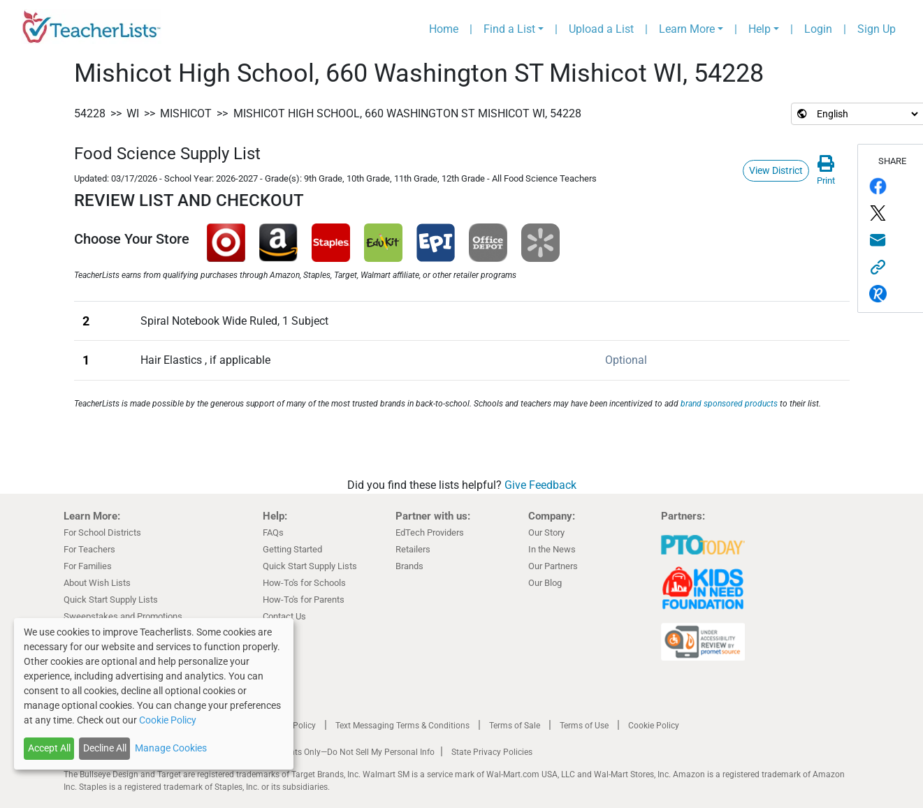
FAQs (273, 532)
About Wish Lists (97, 583)
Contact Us (284, 616)
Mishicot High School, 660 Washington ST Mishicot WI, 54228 (407, 113)
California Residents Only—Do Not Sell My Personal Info (330, 752)
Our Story (546, 532)
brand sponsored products (729, 404)
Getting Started (292, 549)
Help (759, 29)
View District (776, 170)
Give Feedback (540, 485)
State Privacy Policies (491, 752)
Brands (409, 566)
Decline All (104, 748)
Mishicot (186, 113)
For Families (88, 566)
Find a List (509, 29)
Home (443, 29)
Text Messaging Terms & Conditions (402, 725)
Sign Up (876, 29)
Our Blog (545, 583)
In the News (552, 549)
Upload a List (601, 29)
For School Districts (102, 532)
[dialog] (153, 694)
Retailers (412, 549)
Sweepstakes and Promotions (123, 616)
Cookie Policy (653, 725)
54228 (90, 113)
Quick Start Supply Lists (111, 599)
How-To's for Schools (304, 583)
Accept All (49, 748)
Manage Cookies (171, 748)
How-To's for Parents (303, 599)
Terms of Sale (514, 725)
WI (132, 113)
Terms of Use (584, 725)
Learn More (687, 29)
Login (818, 29)
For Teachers (89, 549)
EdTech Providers (429, 532)
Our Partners (553, 566)
